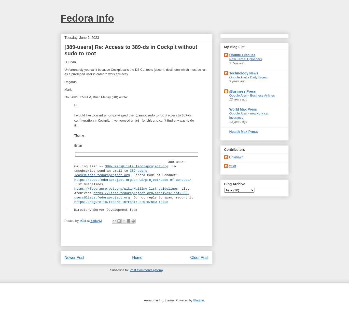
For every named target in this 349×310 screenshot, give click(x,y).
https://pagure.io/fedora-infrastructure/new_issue (121, 202)
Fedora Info (87, 18)
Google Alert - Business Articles (252, 95)
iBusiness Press (242, 91)
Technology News (243, 73)
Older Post (199, 257)
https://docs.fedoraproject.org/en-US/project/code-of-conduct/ (132, 180)
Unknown (236, 157)
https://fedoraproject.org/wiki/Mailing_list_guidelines (126, 189)
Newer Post (74, 257)
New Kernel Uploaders (245, 59)
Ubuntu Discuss (242, 55)
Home (137, 257)
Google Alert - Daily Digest (248, 77)
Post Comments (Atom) (146, 270)
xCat (232, 166)
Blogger (198, 300)
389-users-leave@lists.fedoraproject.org (111, 173)
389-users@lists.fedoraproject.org (136, 166)
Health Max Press (243, 132)
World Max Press (243, 109)
